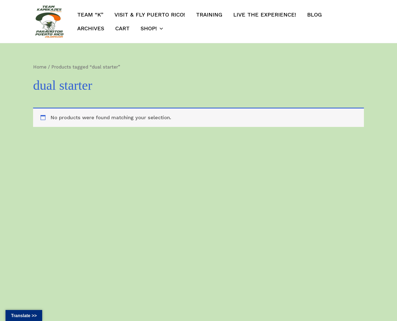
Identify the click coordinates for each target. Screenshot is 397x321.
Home (40, 67)
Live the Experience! (264, 14)
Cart (122, 28)
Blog (314, 14)
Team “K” (90, 14)
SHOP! (152, 28)
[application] (160, 28)
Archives (90, 28)
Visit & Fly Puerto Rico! (149, 14)
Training (209, 14)
